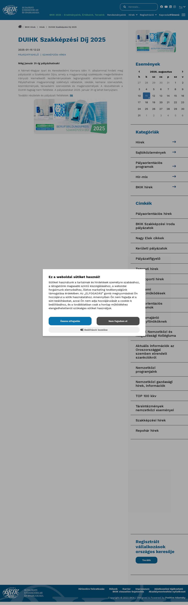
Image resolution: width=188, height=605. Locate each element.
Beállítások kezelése (94, 329)
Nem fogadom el (118, 321)
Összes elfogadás (70, 321)
